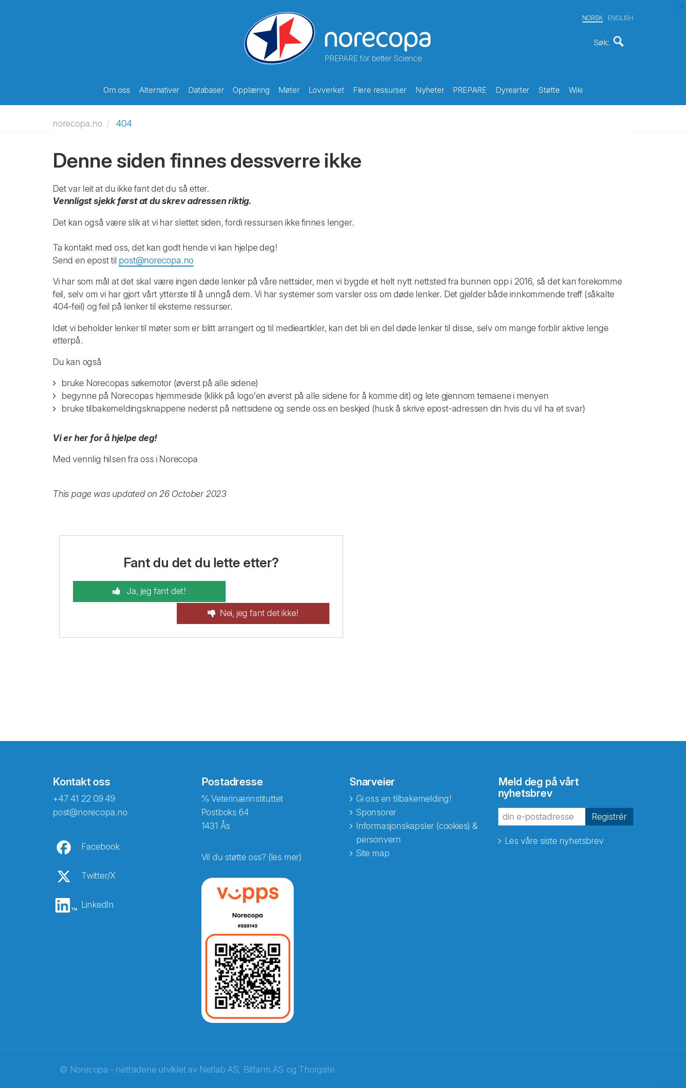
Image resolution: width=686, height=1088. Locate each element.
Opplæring (251, 89)
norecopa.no (77, 120)
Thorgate (316, 1045)
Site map (372, 829)
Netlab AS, (220, 1045)
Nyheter (430, 89)
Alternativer (159, 89)
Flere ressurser (380, 89)
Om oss (116, 89)
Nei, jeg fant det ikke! (274, 589)
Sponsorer (376, 788)
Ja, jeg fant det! (141, 589)
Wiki (576, 89)
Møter (289, 89)
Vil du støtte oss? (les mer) (251, 833)
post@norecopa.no (156, 257)
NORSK (592, 17)
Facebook (100, 822)
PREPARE (470, 89)
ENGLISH (620, 17)
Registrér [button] (609, 792)
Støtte (549, 89)
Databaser (206, 89)
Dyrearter (512, 89)
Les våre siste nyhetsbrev (554, 816)
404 (123, 120)
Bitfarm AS (264, 1045)
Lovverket (326, 89)
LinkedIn (97, 880)
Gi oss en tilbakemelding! (404, 774)
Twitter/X (98, 851)
